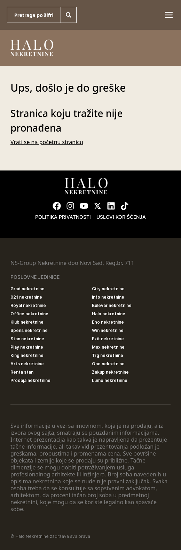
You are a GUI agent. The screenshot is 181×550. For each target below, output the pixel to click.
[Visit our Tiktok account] (124, 206)
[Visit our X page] (97, 206)
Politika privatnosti (63, 217)
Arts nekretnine (27, 363)
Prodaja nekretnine (30, 380)
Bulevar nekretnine (112, 305)
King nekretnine (27, 355)
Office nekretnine (29, 313)
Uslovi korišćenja (121, 217)
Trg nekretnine (107, 355)
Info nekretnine (108, 297)
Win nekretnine (108, 330)
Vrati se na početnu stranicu (46, 142)
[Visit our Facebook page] (57, 206)
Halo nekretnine (108, 313)
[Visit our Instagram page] (70, 206)
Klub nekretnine (27, 322)
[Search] (69, 15)
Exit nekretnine (108, 338)
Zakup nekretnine (110, 372)
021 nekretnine (26, 297)
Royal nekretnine (28, 305)
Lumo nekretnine (109, 380)
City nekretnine (108, 288)
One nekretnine (108, 363)
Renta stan (21, 372)
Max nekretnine (108, 347)
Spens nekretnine (29, 330)
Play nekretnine (26, 347)
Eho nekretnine (108, 322)
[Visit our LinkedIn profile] (111, 206)
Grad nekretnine (27, 288)
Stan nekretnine (27, 338)
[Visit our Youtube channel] (84, 206)
